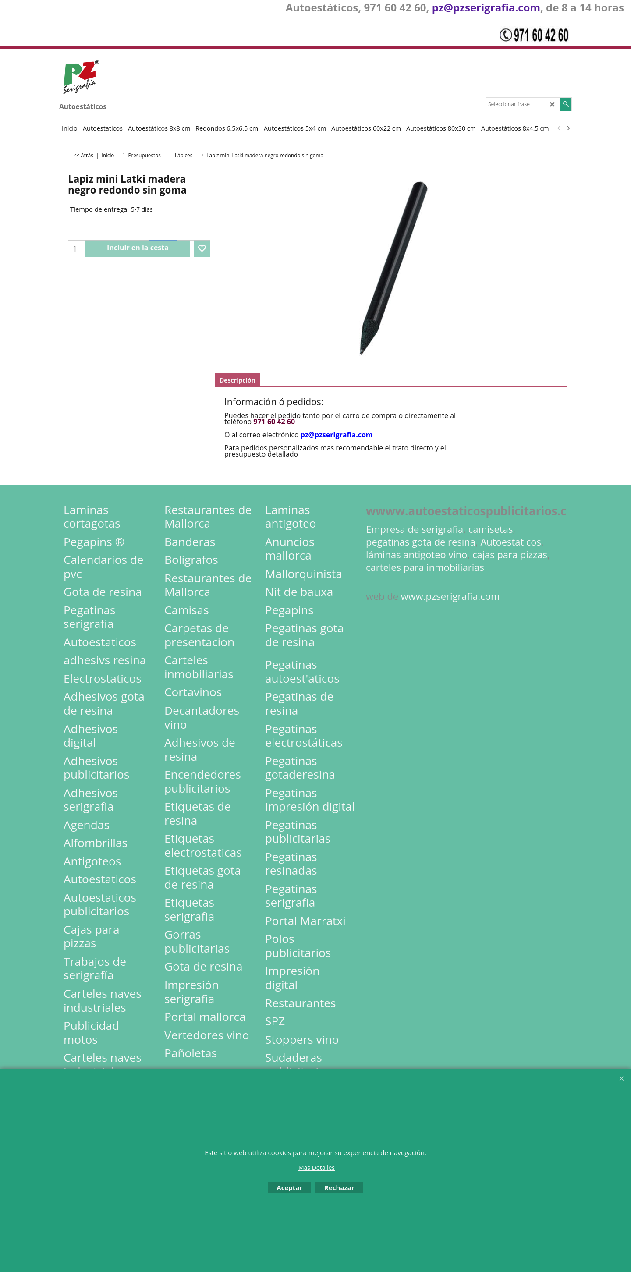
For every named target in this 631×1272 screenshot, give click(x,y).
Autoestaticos (510, 541)
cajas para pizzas (509, 554)
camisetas (490, 529)
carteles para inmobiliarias (425, 567)
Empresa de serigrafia (414, 529)
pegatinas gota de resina (420, 541)
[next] (568, 128)
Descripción (237, 380)
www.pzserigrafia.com (450, 596)
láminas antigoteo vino (417, 554)
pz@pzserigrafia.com (486, 7)
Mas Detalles (316, 1167)
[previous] (559, 128)
